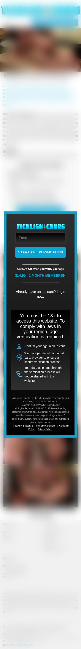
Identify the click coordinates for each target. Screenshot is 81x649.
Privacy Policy (44, 429)
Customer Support (21, 426)
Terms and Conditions (45, 426)
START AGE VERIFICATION (40, 252)
